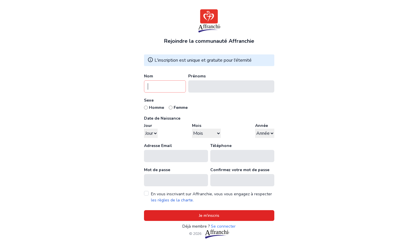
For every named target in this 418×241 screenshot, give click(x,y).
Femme (181, 107)
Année (261, 125)
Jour (148, 125)
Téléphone (221, 145)
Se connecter (223, 226)
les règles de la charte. (172, 200)
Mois (196, 125)
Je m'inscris (209, 215)
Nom (148, 76)
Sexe (149, 100)
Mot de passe (157, 170)
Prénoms (197, 76)
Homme (156, 107)
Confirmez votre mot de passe (239, 170)
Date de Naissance (162, 118)
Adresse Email (158, 145)
